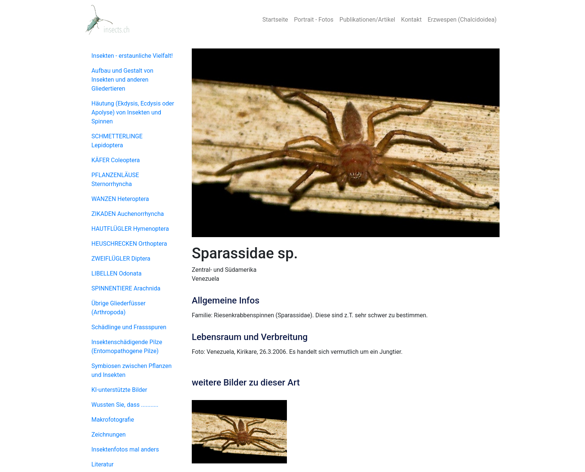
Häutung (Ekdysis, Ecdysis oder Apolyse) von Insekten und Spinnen (132, 112)
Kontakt (411, 19)
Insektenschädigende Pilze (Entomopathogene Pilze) (126, 347)
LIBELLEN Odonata (116, 273)
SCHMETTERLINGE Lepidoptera (117, 141)
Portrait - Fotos (314, 19)
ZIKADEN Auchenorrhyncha (127, 213)
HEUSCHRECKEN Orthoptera (129, 243)
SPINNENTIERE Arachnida (125, 288)
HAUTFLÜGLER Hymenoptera (130, 228)
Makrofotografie (112, 419)
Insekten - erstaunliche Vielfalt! (132, 55)
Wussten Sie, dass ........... (125, 404)
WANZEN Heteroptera (120, 198)
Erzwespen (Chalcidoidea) (462, 19)
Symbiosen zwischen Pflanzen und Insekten (131, 370)
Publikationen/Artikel (367, 19)
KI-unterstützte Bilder (119, 389)
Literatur (102, 464)
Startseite (275, 19)
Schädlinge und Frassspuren (128, 327)
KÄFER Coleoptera (115, 160)
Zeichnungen (108, 434)
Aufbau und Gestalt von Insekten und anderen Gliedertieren (122, 79)
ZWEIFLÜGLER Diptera (120, 258)
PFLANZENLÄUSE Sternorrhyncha (115, 180)
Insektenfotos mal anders (125, 449)
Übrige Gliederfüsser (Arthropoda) (118, 308)
